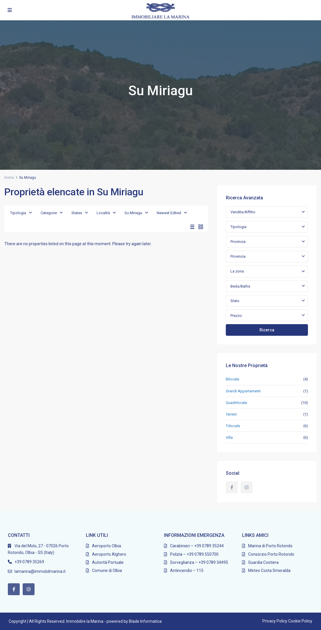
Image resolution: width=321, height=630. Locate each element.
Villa (229, 437)
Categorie (49, 213)
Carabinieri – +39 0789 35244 (197, 546)
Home (9, 178)
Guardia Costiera (263, 562)
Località (103, 213)
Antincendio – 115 (186, 570)
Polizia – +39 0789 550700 (194, 554)
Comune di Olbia (107, 570)
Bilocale (232, 379)
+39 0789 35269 (29, 561)
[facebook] (232, 487)
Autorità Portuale (108, 562)
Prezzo (236, 315)
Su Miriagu (133, 213)
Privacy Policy (274, 621)
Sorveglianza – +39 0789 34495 (199, 562)
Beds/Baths (240, 286)
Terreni (231, 414)
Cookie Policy (300, 621)
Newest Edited (169, 213)
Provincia (238, 241)
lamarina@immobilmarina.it (40, 571)
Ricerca (266, 330)
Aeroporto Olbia (106, 546)
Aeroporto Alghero (109, 554)
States (76, 213)
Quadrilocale (236, 402)
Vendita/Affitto (242, 212)
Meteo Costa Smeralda (269, 570)
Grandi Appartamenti (243, 391)
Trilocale (233, 426)
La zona (237, 271)
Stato (234, 301)
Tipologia (18, 213)
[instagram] (247, 487)
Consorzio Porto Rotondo (271, 554)
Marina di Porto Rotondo (270, 546)
